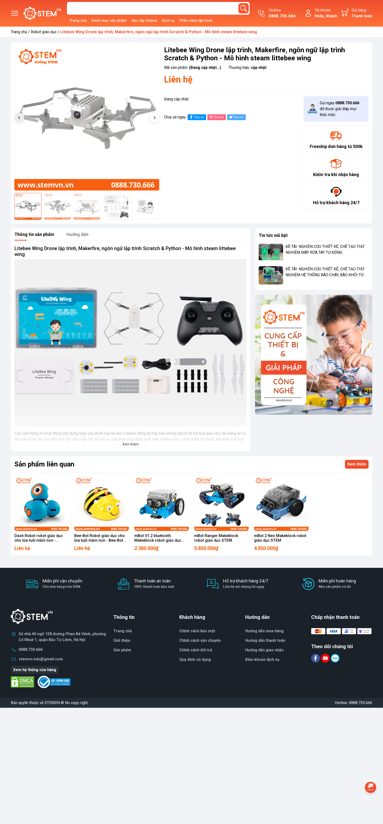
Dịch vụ (168, 20)
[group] (86, 118)
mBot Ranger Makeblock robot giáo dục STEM (216, 538)
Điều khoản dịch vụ (262, 659)
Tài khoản (326, 13)
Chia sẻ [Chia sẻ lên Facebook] (196, 117)
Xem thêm (356, 464)
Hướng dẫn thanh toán (265, 640)
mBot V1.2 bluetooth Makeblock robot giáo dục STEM (157, 540)
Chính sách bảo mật (197, 631)
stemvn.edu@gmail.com (41, 659)
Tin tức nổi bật (273, 235)
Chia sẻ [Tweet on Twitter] (235, 117)
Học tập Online (144, 20)
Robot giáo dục (44, 32)
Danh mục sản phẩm (109, 20)
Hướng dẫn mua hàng (264, 631)
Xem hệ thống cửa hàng (34, 669)
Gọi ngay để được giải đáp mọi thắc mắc (339, 109)
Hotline (282, 13)
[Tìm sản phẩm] (158, 8)
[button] (154, 118)
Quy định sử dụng (195, 659)
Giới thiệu (121, 640)
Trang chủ (78, 20)
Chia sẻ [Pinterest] (216, 117)
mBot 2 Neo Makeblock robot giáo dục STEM (280, 538)
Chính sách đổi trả (195, 650)
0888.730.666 (31, 649)
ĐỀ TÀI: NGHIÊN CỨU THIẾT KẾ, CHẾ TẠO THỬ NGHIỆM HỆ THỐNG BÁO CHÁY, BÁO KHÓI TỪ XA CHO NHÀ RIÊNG (325, 275)
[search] (243, 8)
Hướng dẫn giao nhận (264, 650)
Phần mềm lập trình (196, 20)
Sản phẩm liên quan (44, 464)
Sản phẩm (122, 650)
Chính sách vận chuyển (200, 640)
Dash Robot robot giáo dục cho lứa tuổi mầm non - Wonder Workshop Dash (38, 540)
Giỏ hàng (358, 13)
